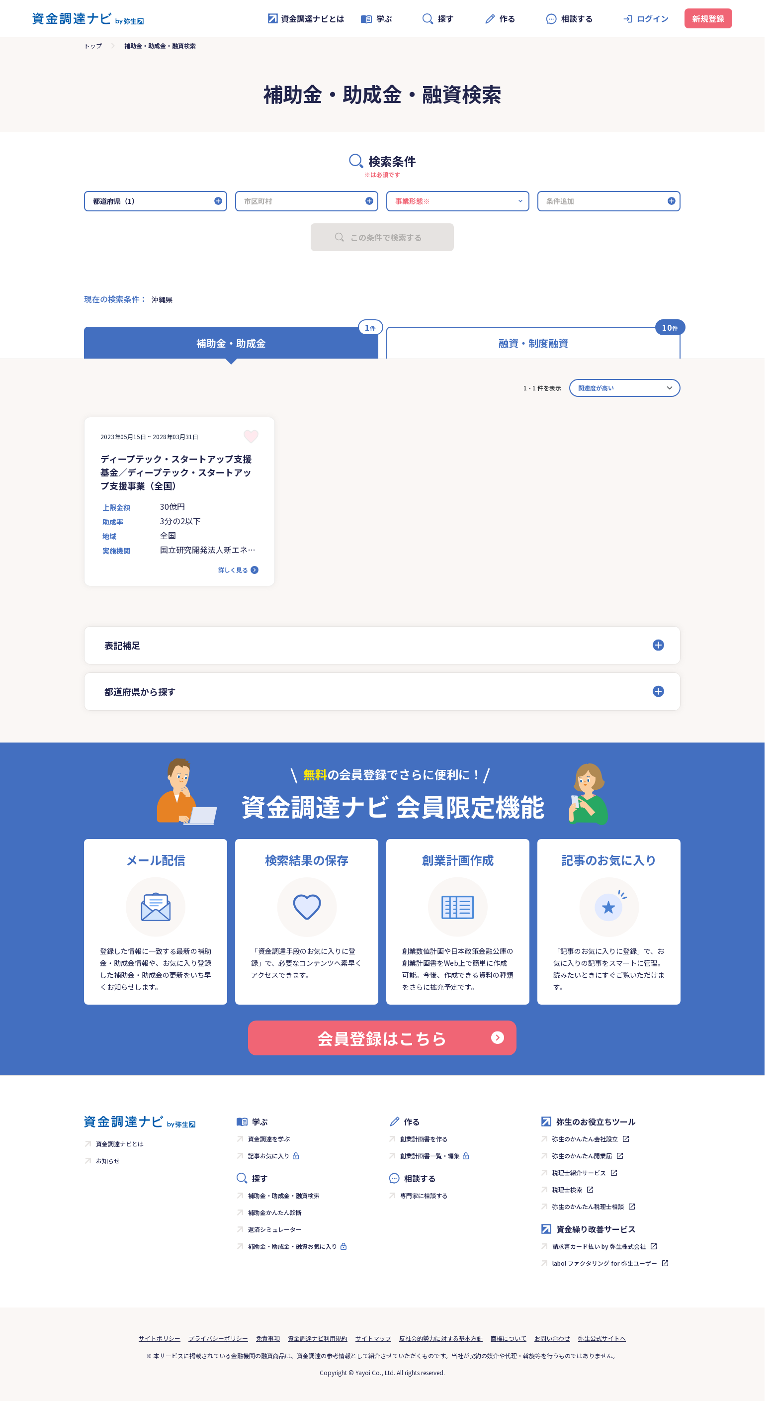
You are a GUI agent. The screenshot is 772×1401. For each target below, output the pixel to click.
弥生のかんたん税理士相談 (588, 1206)
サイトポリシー (159, 1338)
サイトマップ (373, 1338)
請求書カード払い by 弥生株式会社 (599, 1246)
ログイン (653, 18)
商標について (508, 1338)
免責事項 (268, 1338)
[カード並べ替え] (625, 388)
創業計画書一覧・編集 (430, 1155)
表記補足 (122, 645)
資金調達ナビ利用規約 (317, 1338)
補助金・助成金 (231, 343)
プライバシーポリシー (218, 1338)
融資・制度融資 (533, 343)
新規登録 (708, 18)
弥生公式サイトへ (602, 1338)
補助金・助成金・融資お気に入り (293, 1246)
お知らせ (108, 1160)
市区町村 (258, 201)
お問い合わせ (552, 1338)
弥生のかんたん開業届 (582, 1155)
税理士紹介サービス (579, 1172)
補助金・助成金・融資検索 (284, 1195)
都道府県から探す (140, 691)
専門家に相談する (424, 1195)
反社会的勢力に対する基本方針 (441, 1338)
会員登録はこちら (410, 1038)
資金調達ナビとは (305, 18)
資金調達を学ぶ (269, 1138)
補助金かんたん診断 (275, 1212)
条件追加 (560, 201)
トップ (93, 45)
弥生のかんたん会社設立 (585, 1138)
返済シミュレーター (275, 1229)
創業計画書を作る (424, 1138)
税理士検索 (567, 1189)
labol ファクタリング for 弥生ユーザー (604, 1263)
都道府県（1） (116, 201)
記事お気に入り (269, 1155)
